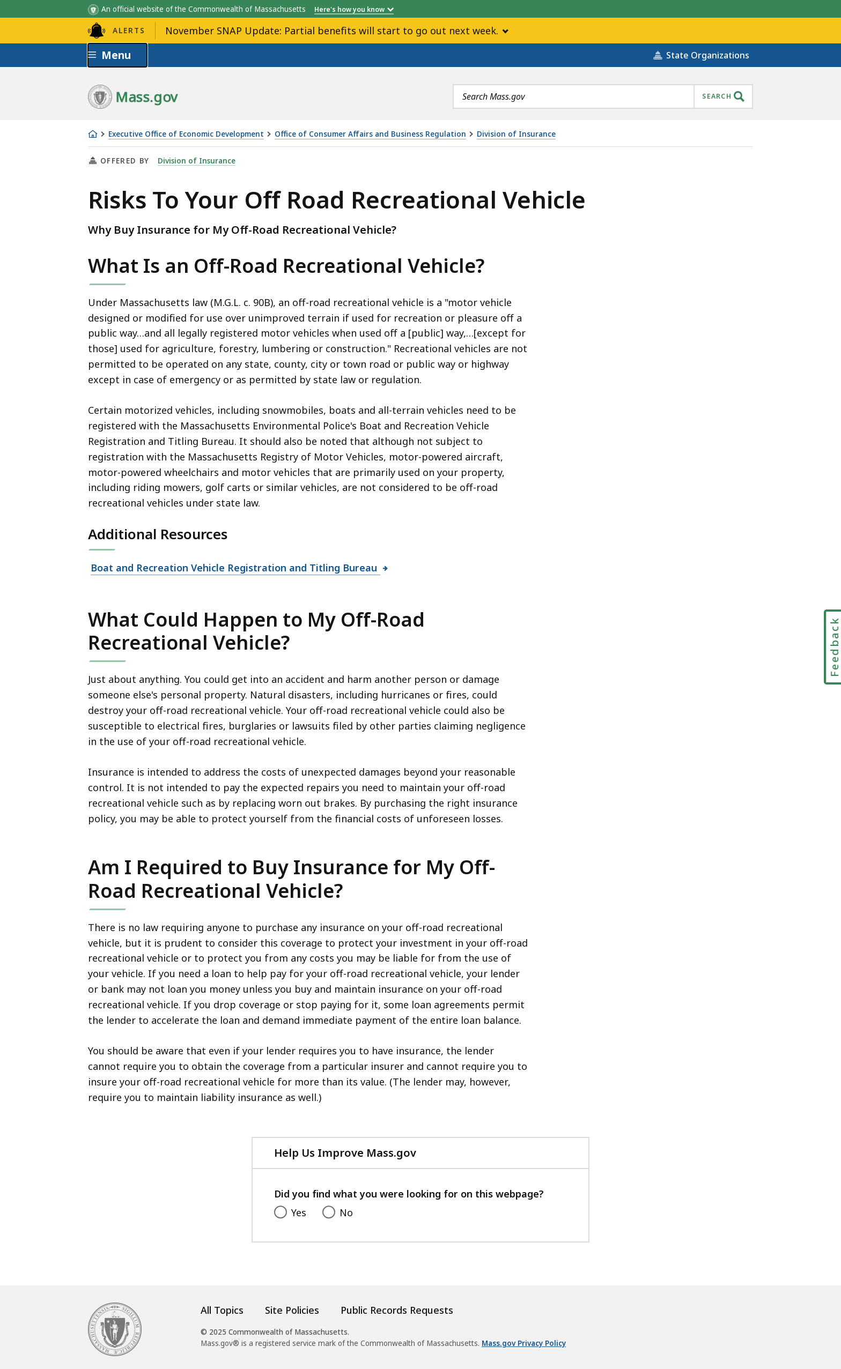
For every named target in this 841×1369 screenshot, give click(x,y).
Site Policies (292, 1310)
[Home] (92, 134)
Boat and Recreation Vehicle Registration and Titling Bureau (235, 567)
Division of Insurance (516, 134)
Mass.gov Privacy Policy (524, 1343)
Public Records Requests (397, 1310)
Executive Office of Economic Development (186, 134)
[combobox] (603, 96)
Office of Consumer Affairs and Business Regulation (370, 134)
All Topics (222, 1310)
